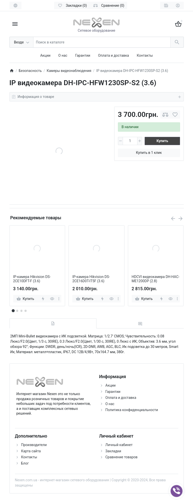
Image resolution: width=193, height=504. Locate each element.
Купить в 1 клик (149, 153)
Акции (45, 55)
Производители (34, 445)
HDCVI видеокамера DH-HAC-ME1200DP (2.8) (156, 279)
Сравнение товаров (121, 457)
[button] (17, 311)
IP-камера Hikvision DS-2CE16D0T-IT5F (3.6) (91, 279)
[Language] (15, 5)
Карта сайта (31, 451)
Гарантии (82, 55)
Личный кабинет (119, 445)
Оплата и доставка (113, 55)
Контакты (145, 55)
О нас (62, 55)
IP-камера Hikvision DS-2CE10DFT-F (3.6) (32, 279)
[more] (58, 298)
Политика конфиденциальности (131, 410)
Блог (25, 463)
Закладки (113, 451)
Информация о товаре (96, 97)
